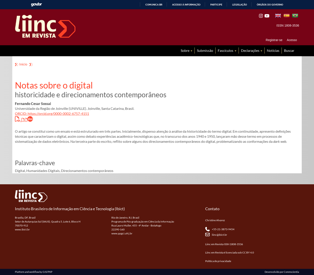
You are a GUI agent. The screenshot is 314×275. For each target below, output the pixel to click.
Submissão (205, 50)
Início (23, 64)
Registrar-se (274, 40)
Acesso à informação (186, 4)
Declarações (250, 50)
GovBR (36, 4)
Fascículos (226, 50)
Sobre (185, 50)
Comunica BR (153, 4)
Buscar (289, 50)
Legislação (239, 4)
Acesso (292, 40)
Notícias (273, 50)
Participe (216, 4)
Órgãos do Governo (270, 4)
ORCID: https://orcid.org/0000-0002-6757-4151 (52, 113)
